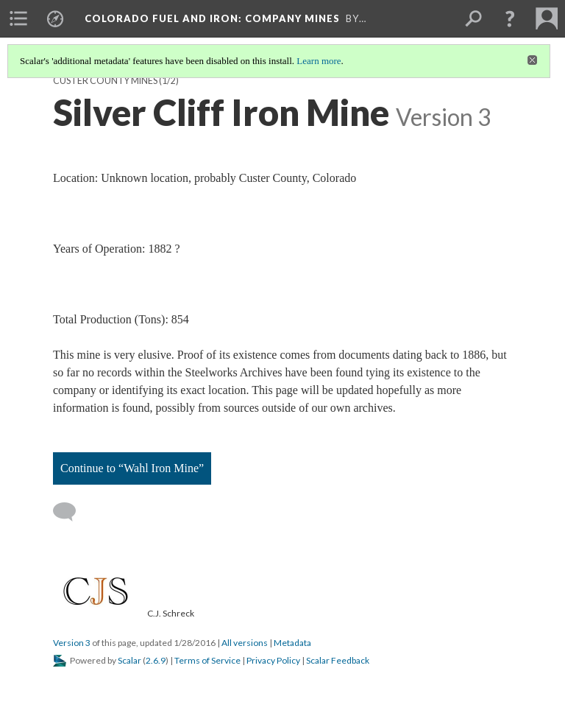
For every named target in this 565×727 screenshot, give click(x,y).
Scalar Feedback (337, 660)
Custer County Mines (105, 80)
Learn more (318, 60)
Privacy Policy (273, 660)
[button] (509, 18)
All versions (244, 642)
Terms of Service (207, 660)
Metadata (292, 642)
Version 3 (71, 642)
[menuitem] (18, 18)
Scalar (129, 660)
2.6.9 (156, 660)
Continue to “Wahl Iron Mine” (132, 468)
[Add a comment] (71, 511)
